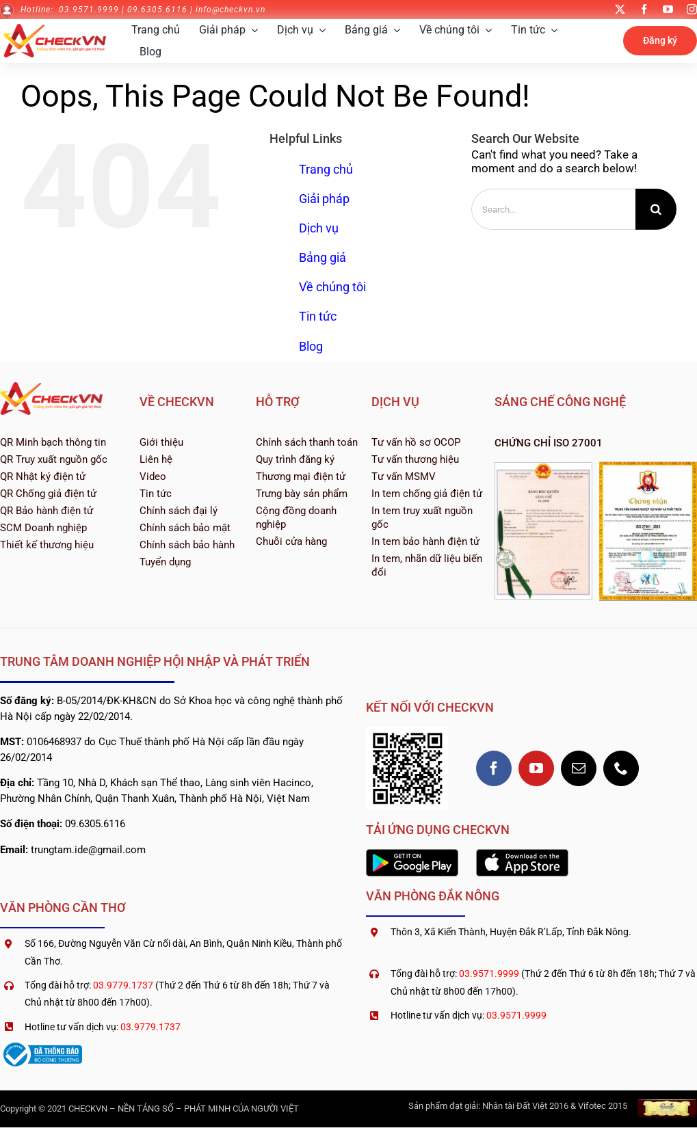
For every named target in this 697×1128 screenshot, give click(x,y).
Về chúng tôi (332, 287)
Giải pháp (324, 198)
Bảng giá (322, 257)
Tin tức (318, 316)
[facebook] (644, 9)
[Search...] (553, 209)
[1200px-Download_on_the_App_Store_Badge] (522, 854)
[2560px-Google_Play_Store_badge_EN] (412, 854)
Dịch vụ (319, 228)
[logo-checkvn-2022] (54, 29)
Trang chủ (326, 169)
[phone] (621, 768)
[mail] (578, 768)
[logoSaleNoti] (41, 1044)
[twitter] (620, 9)
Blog (311, 346)
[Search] (655, 209)
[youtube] (668, 9)
